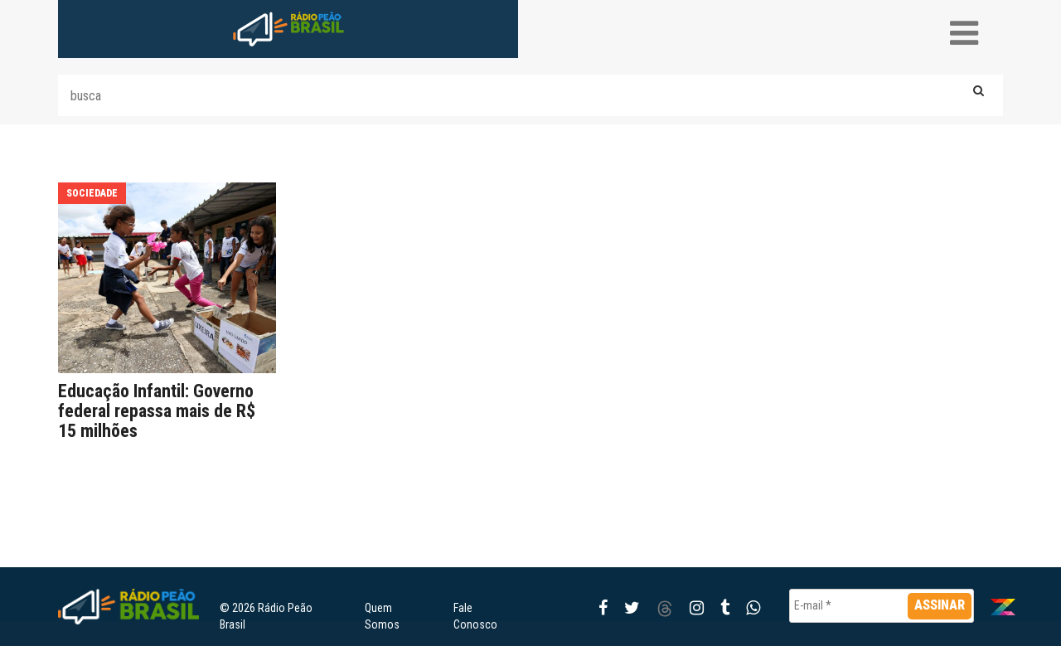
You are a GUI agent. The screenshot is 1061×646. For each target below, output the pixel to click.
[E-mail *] (881, 606)
